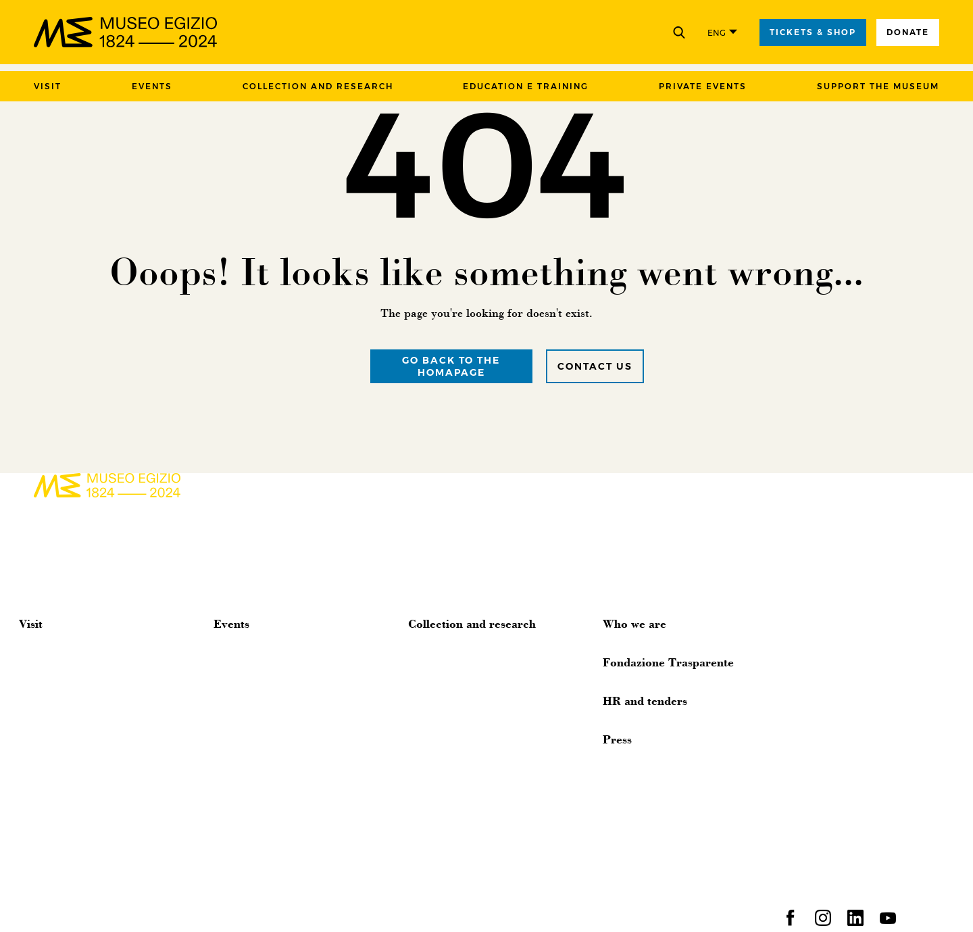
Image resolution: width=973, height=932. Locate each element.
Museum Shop (52, 710)
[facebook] (790, 922)
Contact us (594, 366)
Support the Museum (878, 86)
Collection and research (318, 86)
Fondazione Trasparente (668, 661)
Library (423, 770)
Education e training (526, 86)
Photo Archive (440, 689)
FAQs (31, 730)
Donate (908, 32)
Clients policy (310, 915)
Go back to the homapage (451, 366)
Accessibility (47, 669)
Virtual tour (44, 689)
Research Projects (448, 851)
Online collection (447, 669)
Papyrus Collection (451, 710)
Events (152, 86)
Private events (703, 86)
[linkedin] (855, 922)
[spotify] (920, 922)
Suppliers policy (394, 915)
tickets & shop (813, 32)
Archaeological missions (464, 811)
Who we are (634, 623)
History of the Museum (460, 649)
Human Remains (447, 872)
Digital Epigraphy (448, 730)
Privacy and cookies (218, 915)
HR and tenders (645, 700)
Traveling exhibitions (455, 791)
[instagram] (823, 922)
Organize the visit (58, 649)
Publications (436, 831)
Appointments (247, 669)
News (226, 649)
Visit (47, 86)
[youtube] (888, 922)
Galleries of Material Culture (472, 750)
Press (617, 738)
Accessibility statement (569, 915)
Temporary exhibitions (265, 689)
